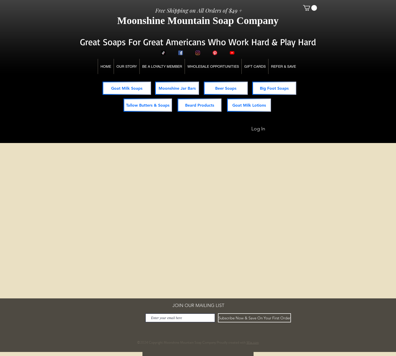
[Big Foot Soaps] (274, 88)
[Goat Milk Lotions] (249, 105)
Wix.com (252, 342)
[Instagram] (197, 53)
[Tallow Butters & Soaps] (147, 105)
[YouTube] (232, 53)
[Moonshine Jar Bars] (177, 88)
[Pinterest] (215, 53)
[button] (310, 8)
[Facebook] (180, 53)
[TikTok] (163, 53)
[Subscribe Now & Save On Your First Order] (254, 317)
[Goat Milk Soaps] (127, 88)
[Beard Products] (199, 105)
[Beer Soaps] (226, 88)
